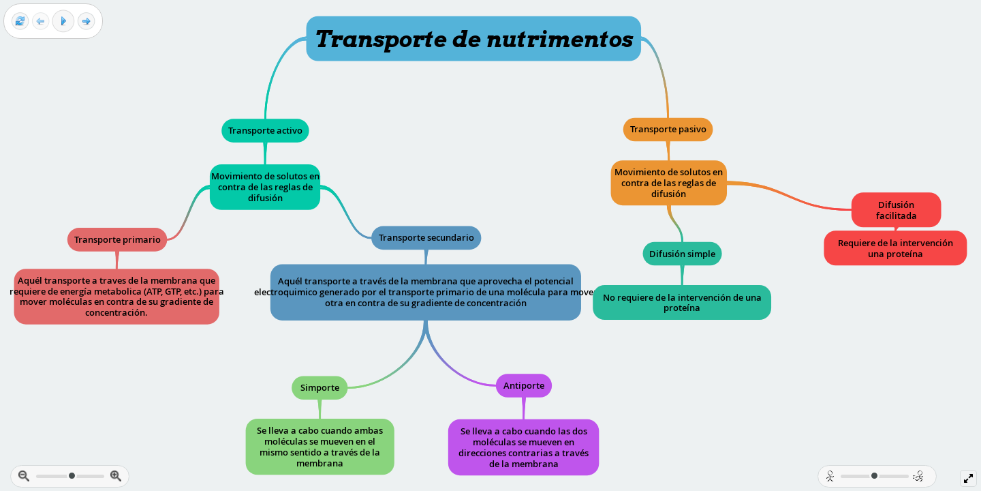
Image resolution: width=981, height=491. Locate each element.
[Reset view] (20, 21)
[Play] (63, 21)
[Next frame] (86, 21)
